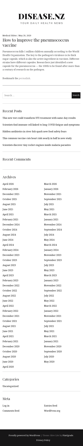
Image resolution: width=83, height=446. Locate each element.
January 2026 (51, 189)
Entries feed (50, 405)
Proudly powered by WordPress (24, 435)
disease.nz (41, 16)
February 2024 (10, 249)
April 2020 (8, 366)
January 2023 (51, 280)
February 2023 (10, 280)
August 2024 (9, 234)
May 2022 (49, 300)
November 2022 (52, 285)
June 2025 (8, 209)
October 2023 (10, 260)
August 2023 (9, 265)
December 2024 (11, 224)
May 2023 (49, 270)
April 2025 (8, 214)
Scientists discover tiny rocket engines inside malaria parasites (37, 145)
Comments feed (11, 410)
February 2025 (10, 219)
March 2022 (50, 305)
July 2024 (49, 234)
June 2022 (8, 300)
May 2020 (49, 361)
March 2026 (50, 183)
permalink (24, 78)
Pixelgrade (68, 435)
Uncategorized (11, 386)
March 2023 (50, 275)
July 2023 (49, 265)
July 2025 (49, 204)
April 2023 (8, 275)
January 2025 (51, 219)
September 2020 (53, 351)
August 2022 (9, 295)
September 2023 (53, 260)
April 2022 (8, 305)
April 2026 (8, 183)
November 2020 (52, 346)
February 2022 (10, 310)
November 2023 (52, 255)
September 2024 (53, 229)
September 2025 (53, 199)
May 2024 (49, 239)
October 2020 (10, 351)
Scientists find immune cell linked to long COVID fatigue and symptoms (41, 124)
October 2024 (10, 229)
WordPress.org (52, 410)
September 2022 (53, 290)
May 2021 (49, 331)
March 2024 (50, 244)
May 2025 (49, 209)
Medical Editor (10, 35)
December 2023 (11, 255)
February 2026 (10, 189)
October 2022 (10, 290)
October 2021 (10, 321)
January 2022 (51, 310)
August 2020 (9, 356)
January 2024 (51, 249)
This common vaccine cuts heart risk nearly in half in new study (37, 138)
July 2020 (49, 356)
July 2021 (49, 326)
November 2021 (52, 316)
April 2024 (8, 244)
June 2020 (8, 361)
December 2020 (11, 346)
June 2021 (8, 331)
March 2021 (50, 336)
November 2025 (52, 194)
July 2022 (49, 295)
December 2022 (11, 285)
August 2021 (9, 326)
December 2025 (11, 194)
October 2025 (10, 199)
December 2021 (11, 316)
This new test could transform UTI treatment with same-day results (39, 117)
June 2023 (8, 270)
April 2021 (8, 336)
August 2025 (9, 204)
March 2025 (50, 214)
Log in (6, 405)
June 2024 (8, 239)
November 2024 (52, 224)
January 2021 (51, 341)
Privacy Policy (43, 440)
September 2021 (53, 321)
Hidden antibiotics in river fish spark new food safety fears (34, 131)
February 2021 (10, 341)
